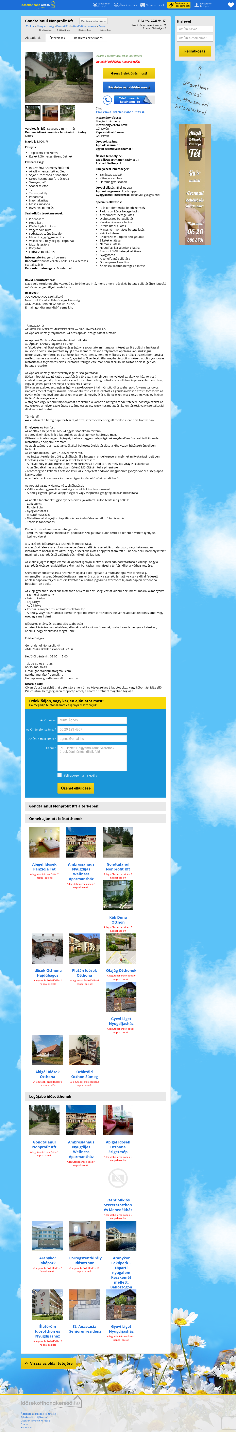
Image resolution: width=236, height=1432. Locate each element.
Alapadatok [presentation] (32, 38)
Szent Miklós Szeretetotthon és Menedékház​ (118, 1205)
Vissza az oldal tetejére (48, 1363)
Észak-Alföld (63, 26)
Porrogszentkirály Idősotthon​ (85, 1260)
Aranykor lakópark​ (47, 1260)
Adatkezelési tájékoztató (34, 1417)
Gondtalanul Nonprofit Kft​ (118, 866)
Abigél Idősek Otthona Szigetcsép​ (118, 1147)
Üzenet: (51, 748)
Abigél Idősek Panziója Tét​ (44, 866)
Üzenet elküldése (76, 788)
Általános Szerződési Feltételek (38, 1413)
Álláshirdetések (125, 5)
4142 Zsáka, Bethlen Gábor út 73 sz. (120, 112)
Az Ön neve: (48, 720)
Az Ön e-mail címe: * (42, 739)
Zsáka (102, 26)
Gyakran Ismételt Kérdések (36, 1420)
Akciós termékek (152, 5)
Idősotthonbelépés (202, 4)
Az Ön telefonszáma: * (41, 729)
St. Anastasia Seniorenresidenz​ (85, 1329)
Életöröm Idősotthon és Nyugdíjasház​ (47, 1331)
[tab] (33, 38)
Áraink (24, 1424)
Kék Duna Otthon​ (118, 920)
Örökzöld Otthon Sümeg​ (84, 1074)
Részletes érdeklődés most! (129, 87)
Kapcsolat (26, 1427)
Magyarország (45, 26)
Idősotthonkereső (101, 5)
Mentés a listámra (93, 21)
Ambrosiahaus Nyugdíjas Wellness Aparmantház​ (81, 871)
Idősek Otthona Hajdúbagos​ (47, 973)
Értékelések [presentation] (57, 38)
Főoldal (38, 4)
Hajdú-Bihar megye (84, 26)
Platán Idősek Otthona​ (84, 973)
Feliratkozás (194, 51)
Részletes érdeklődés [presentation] (88, 38)
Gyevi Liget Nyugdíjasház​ (121, 1021)
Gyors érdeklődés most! (129, 73)
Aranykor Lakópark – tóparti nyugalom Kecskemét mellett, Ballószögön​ (121, 1272)
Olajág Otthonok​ (121, 970)
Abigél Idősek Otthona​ (47, 1074)
